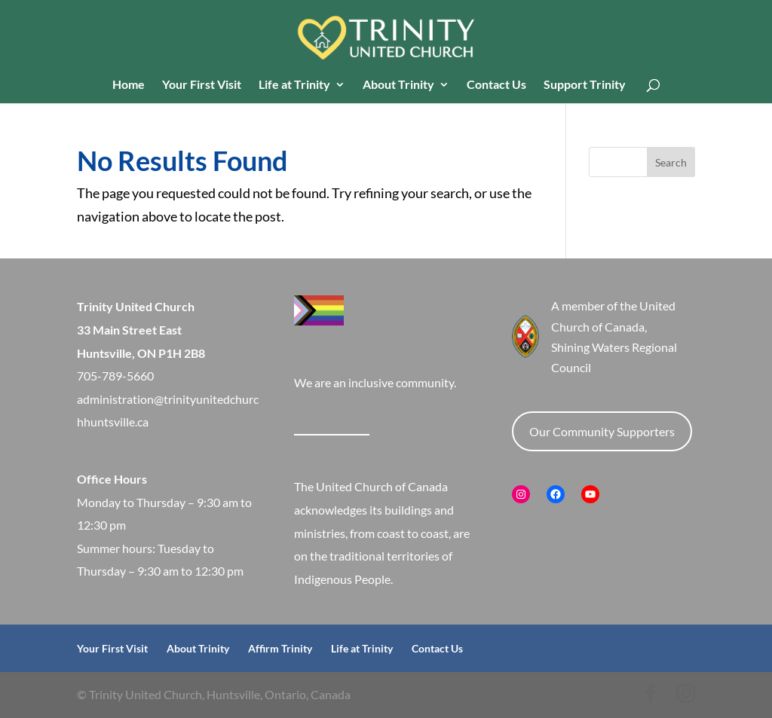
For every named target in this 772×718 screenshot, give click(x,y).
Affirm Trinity (280, 648)
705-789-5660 (115, 375)
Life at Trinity (294, 85)
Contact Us (496, 85)
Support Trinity (585, 85)
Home (128, 85)
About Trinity (398, 85)
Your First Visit (201, 85)
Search (671, 162)
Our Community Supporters (602, 431)
